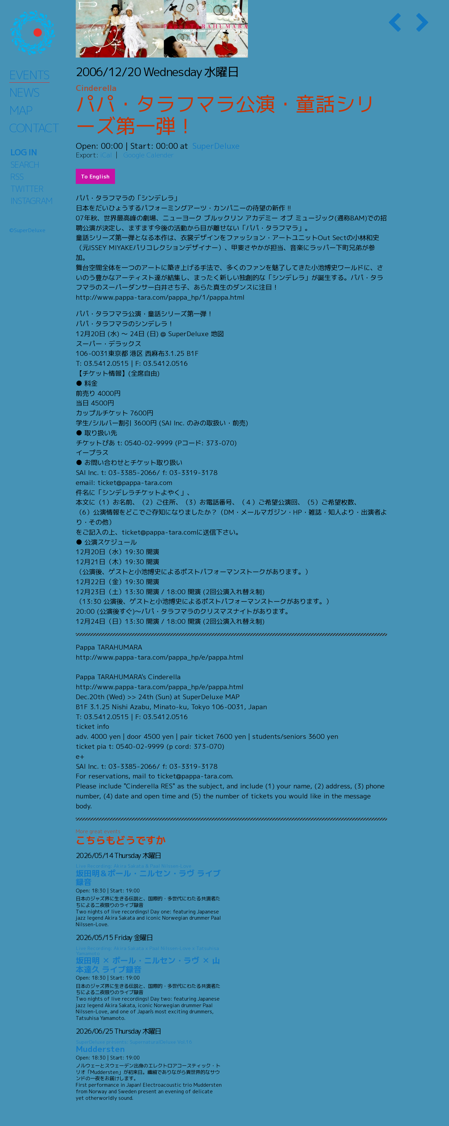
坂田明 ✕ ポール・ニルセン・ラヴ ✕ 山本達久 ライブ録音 (149, 960)
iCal (106, 154)
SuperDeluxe (216, 145)
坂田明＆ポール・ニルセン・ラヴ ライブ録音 (149, 875)
